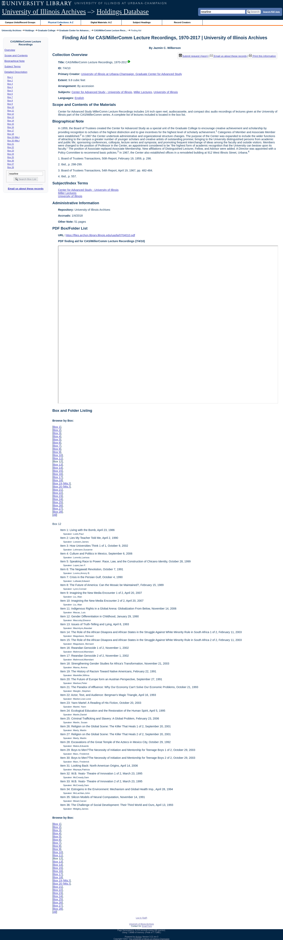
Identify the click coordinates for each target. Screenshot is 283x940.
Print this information (262, 56)
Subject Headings (142, 22)
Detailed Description (16, 71)
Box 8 (10, 100)
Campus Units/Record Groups (20, 22)
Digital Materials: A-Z (101, 22)
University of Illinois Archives (44, 12)
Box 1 (10, 77)
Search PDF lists (271, 11)
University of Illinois (165, 92)
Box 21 (10, 144)
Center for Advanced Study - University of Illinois (102, 92)
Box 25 (10, 157)
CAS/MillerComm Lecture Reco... (110, 30)
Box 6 (10, 94)
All (54, 514)
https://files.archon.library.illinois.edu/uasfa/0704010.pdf (100, 235)
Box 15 (10, 124)
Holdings (29, 30)
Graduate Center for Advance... (74, 30)
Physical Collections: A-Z (60, 22)
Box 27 (10, 164)
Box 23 (10, 150)
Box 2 (10, 80)
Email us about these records (25, 188)
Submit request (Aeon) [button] (193, 56)
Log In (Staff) (141, 918)
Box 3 (10, 84)
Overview (10, 50)
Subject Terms (13, 66)
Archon (139, 937)
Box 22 (10, 147)
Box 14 (10, 120)
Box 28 (10, 167)
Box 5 (10, 90)
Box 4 (10, 87)
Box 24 (10, 154)
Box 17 (10, 130)
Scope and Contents (16, 55)
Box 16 (10, 127)
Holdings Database (123, 12)
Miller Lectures (143, 92)
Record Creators (182, 22)
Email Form (147, 926)
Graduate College (46, 30)
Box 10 (10, 107)
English (79, 98)
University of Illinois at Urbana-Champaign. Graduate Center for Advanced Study (131, 74)
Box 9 (10, 104)
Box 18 (10, 134)
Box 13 (10, 117)
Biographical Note (15, 60)
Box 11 (10, 110)
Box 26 (10, 160)
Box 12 (10, 114)
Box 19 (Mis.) (13, 137)
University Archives (11, 30)
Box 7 (10, 97)
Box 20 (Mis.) (13, 140)
